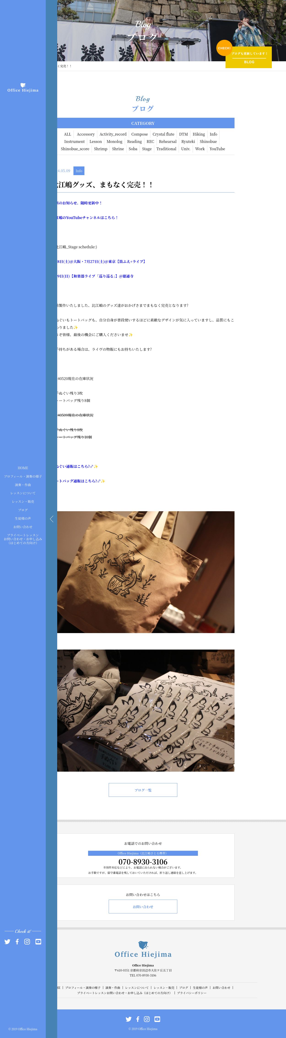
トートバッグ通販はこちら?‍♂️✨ (78, 481)
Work (200, 148)
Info (213, 134)
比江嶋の (58, 217)
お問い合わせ (22, 526)
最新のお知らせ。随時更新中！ (77, 203)
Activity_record (113, 134)
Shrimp (100, 148)
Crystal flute (163, 134)
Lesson (95, 141)
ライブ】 (139, 261)
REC (150, 141)
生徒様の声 (23, 518)
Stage (146, 148)
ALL (67, 134)
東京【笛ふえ (119, 261)
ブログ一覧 (142, 790)
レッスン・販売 (23, 501)
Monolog (114, 141)
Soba (133, 148)
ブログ (23, 510)
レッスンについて (23, 493)
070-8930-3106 (143, 861)
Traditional (166, 148)
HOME (23, 467)
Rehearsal (168, 141)
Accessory (86, 134)
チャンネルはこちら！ (100, 217)
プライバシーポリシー (192, 993)
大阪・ (78, 261)
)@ (70, 261)
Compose (139, 134)
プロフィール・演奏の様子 (23, 476)
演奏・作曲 (23, 484)
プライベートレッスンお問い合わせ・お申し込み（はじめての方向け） (23, 539)
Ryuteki (188, 141)
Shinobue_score (75, 148)
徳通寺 (128, 276)
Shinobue (208, 141)
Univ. (185, 148)
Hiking (199, 134)
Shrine (118, 148)
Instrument (74, 141)
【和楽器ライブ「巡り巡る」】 (94, 276)
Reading (134, 141)
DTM (183, 134)
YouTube (217, 148)
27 (92, 261)
